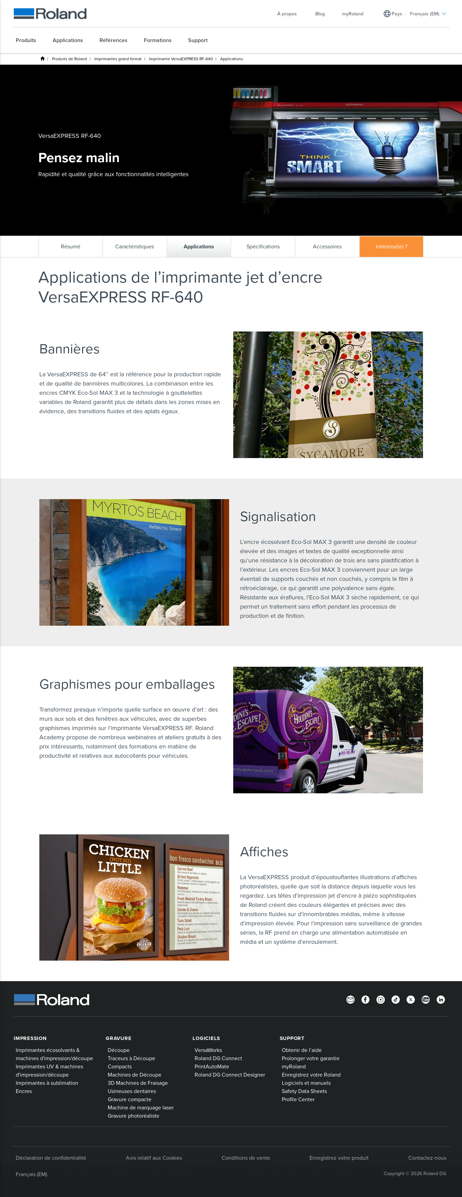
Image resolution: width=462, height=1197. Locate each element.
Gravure (118, 1038)
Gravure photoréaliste (133, 1115)
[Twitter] (411, 999)
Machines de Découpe (134, 1074)
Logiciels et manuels (306, 1083)
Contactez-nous (427, 1157)
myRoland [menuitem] (353, 13)
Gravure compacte (129, 1099)
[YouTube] (426, 999)
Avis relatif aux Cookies (154, 1157)
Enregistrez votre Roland (311, 1074)
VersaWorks (208, 1050)
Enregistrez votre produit (339, 1157)
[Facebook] (365, 999)
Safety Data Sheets (304, 1091)
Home (42, 58)
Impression (30, 1038)
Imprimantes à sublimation (47, 1083)
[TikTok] (396, 999)
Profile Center (298, 1099)
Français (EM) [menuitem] (428, 13)
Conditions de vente (246, 1157)
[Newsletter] (350, 999)
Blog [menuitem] (320, 13)
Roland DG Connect (218, 1058)
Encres (24, 1091)
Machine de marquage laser (141, 1107)
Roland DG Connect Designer (230, 1074)
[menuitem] (29, 40)
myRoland (294, 1066)
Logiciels (206, 1038)
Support (292, 1038)
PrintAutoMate (212, 1066)
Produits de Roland (69, 59)
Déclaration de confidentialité (51, 1157)
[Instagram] (381, 999)
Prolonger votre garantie (311, 1058)
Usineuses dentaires (132, 1091)
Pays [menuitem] (397, 13)
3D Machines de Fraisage (138, 1083)
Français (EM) (31, 1174)
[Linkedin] (441, 999)
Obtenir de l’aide (302, 1050)
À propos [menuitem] (290, 13)
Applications (231, 59)
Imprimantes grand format (118, 59)
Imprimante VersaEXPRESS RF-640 (181, 59)
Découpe (119, 1050)
